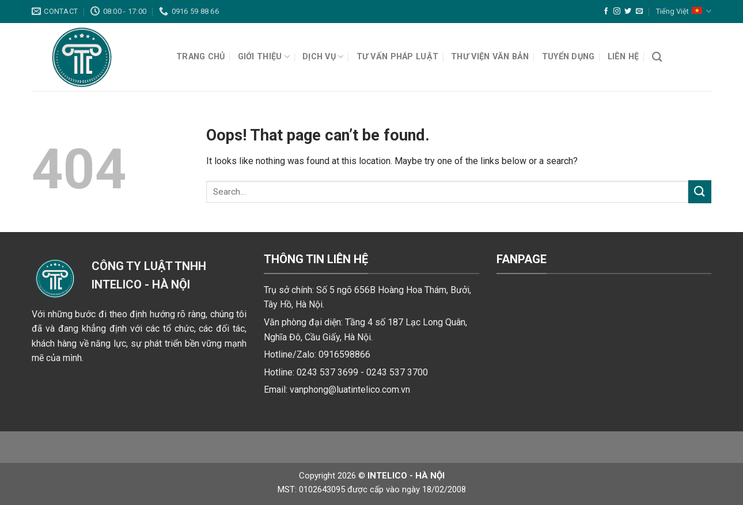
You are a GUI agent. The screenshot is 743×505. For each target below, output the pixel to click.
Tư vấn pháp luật (398, 57)
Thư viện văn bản (490, 57)
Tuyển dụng (568, 57)
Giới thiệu (264, 56)
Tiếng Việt (683, 11)
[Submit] (699, 191)
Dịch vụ (323, 56)
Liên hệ (623, 57)
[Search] (657, 57)
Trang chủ (200, 57)
